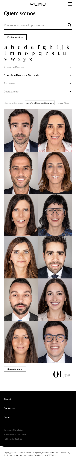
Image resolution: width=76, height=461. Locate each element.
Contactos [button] (9, 408)
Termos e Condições (13, 430)
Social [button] (7, 417)
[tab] (25, 398)
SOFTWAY (51, 455)
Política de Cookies (13, 439)
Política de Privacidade (15, 434)
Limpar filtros (63, 103)
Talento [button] (8, 399)
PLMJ (38, 2)
